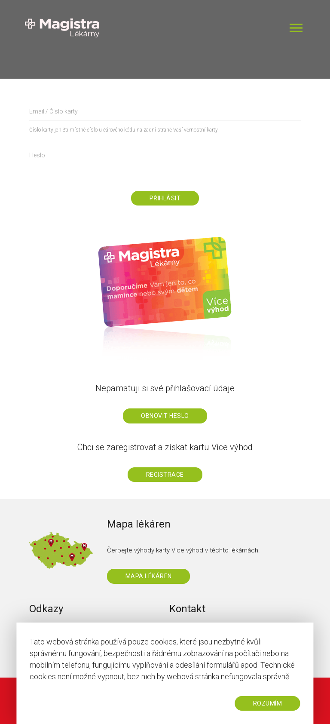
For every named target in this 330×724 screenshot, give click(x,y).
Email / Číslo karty (53, 111)
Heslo (37, 155)
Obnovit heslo (165, 415)
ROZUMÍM (267, 703)
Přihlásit (165, 198)
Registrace (165, 474)
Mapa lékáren (148, 576)
